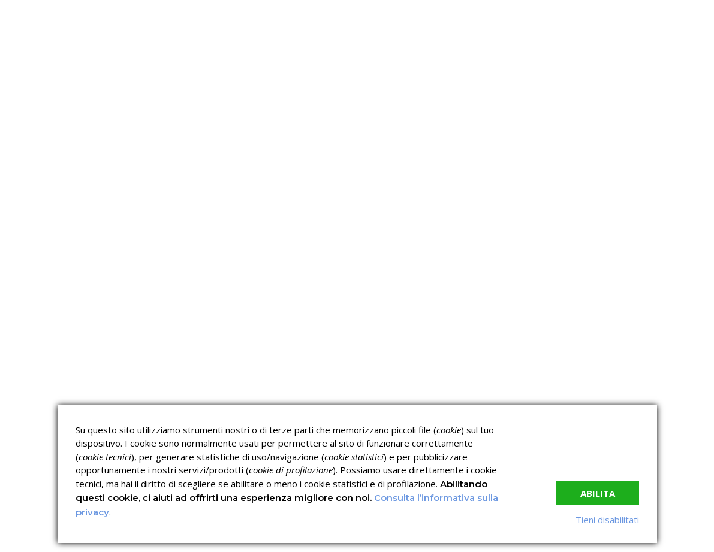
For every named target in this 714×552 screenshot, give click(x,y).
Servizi (259, 171)
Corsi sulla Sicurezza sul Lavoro (294, 379)
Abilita (597, 493)
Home (24, 171)
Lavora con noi (448, 171)
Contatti (522, 171)
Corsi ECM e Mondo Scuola (397, 374)
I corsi (202, 171)
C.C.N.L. (150, 171)
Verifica (321, 171)
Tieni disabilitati (607, 520)
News (380, 171)
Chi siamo (82, 171)
